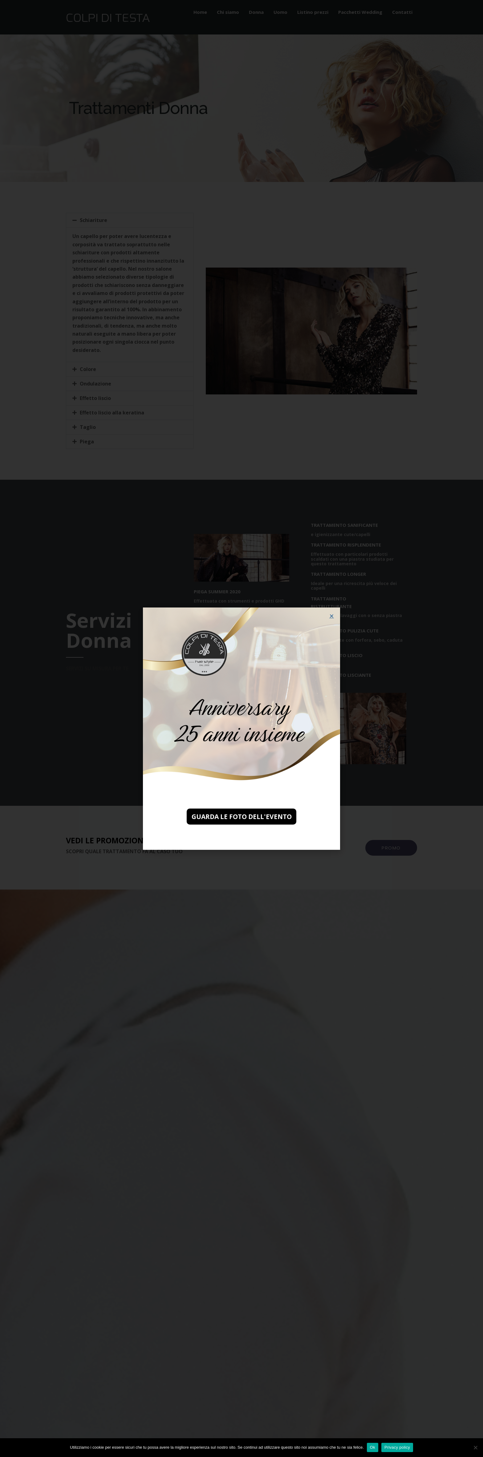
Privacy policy (397, 1447)
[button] (331, 616)
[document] (241, 728)
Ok (372, 1447)
